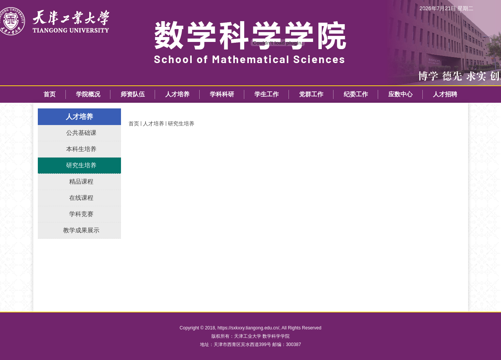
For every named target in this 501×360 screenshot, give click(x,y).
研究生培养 (181, 124)
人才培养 (153, 124)
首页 (134, 124)
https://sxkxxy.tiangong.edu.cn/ (248, 328)
